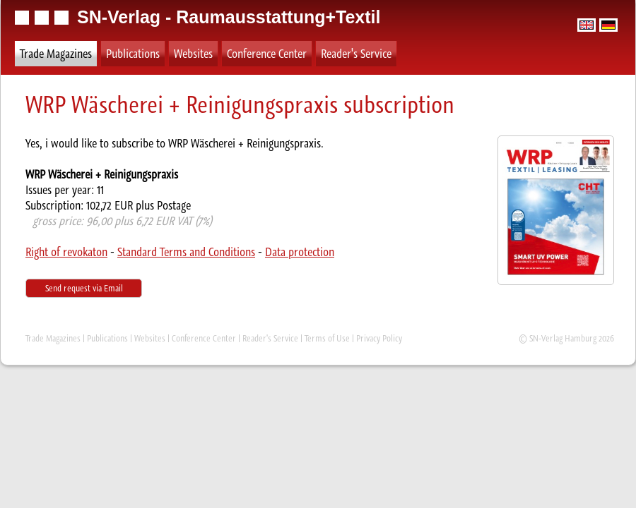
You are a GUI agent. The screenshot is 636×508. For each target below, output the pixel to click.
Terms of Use (327, 338)
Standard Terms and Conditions (186, 252)
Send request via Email (84, 288)
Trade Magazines (56, 53)
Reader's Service (356, 53)
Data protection (299, 252)
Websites (193, 53)
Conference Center (267, 53)
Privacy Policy (379, 338)
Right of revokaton (66, 252)
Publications (133, 53)
